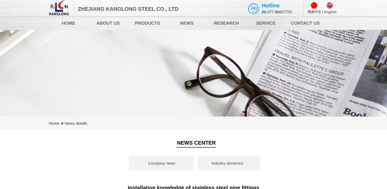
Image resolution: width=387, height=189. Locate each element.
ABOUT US (108, 23)
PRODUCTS (147, 23)
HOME (68, 23)
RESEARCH (226, 23)
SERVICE (266, 23)
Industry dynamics (227, 163)
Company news (161, 163)
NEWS (187, 23)
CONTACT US (305, 23)
